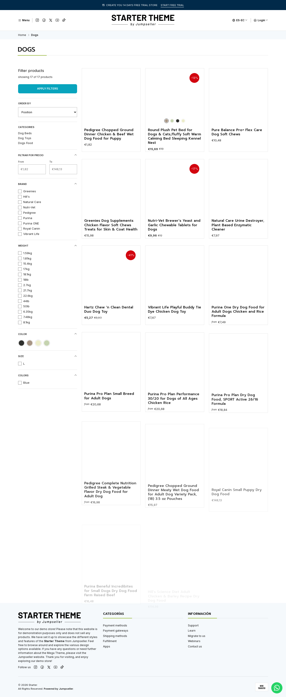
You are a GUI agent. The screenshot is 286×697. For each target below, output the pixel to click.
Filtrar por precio (47, 155)
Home (22, 35)
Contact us (195, 646)
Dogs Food (25, 143)
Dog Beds (25, 133)
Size (47, 356)
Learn (192, 630)
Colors (47, 375)
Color (47, 334)
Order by (24, 103)
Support (193, 625)
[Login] (261, 20)
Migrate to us (196, 636)
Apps (106, 646)
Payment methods (115, 625)
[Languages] (240, 20)
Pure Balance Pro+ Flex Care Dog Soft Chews (237, 132)
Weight (47, 245)
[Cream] (183, 121)
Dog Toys (24, 138)
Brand (47, 184)
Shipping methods (115, 636)
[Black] (177, 121)
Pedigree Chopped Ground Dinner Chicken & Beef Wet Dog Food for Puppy (109, 134)
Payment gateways (115, 630)
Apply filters (47, 88)
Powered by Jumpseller (58, 688)
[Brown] (166, 121)
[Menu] (23, 20)
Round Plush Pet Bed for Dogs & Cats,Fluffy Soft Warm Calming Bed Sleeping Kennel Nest (174, 136)
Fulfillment (110, 641)
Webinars (194, 641)
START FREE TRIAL (172, 5)
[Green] (172, 121)
